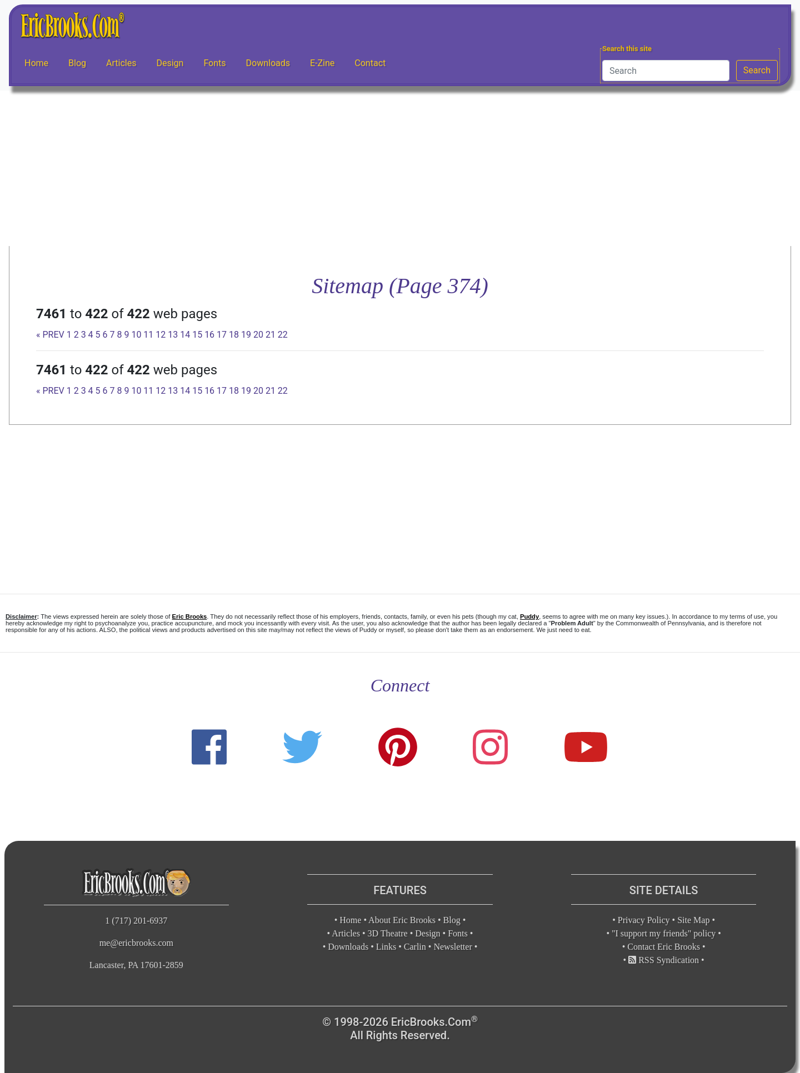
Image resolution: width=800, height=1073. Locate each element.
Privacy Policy (644, 920)
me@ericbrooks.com (136, 942)
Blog (77, 63)
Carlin (415, 946)
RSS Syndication (663, 960)
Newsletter (452, 946)
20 (258, 334)
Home (36, 63)
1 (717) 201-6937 (136, 920)
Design (169, 63)
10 (136, 334)
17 (222, 334)
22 (283, 334)
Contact (370, 63)
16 (209, 334)
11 (148, 334)
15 (197, 334)
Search (757, 70)
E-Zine (322, 63)
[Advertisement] (400, 168)
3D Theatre (388, 933)
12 (161, 334)
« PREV (50, 334)
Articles (121, 63)
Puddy (529, 616)
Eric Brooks (189, 616)
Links (386, 946)
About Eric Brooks (402, 920)
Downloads (268, 63)
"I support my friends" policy (664, 933)
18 (234, 334)
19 (246, 334)
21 (271, 334)
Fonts (214, 63)
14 (185, 334)
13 (173, 334)
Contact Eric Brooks (663, 946)
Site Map (693, 920)
